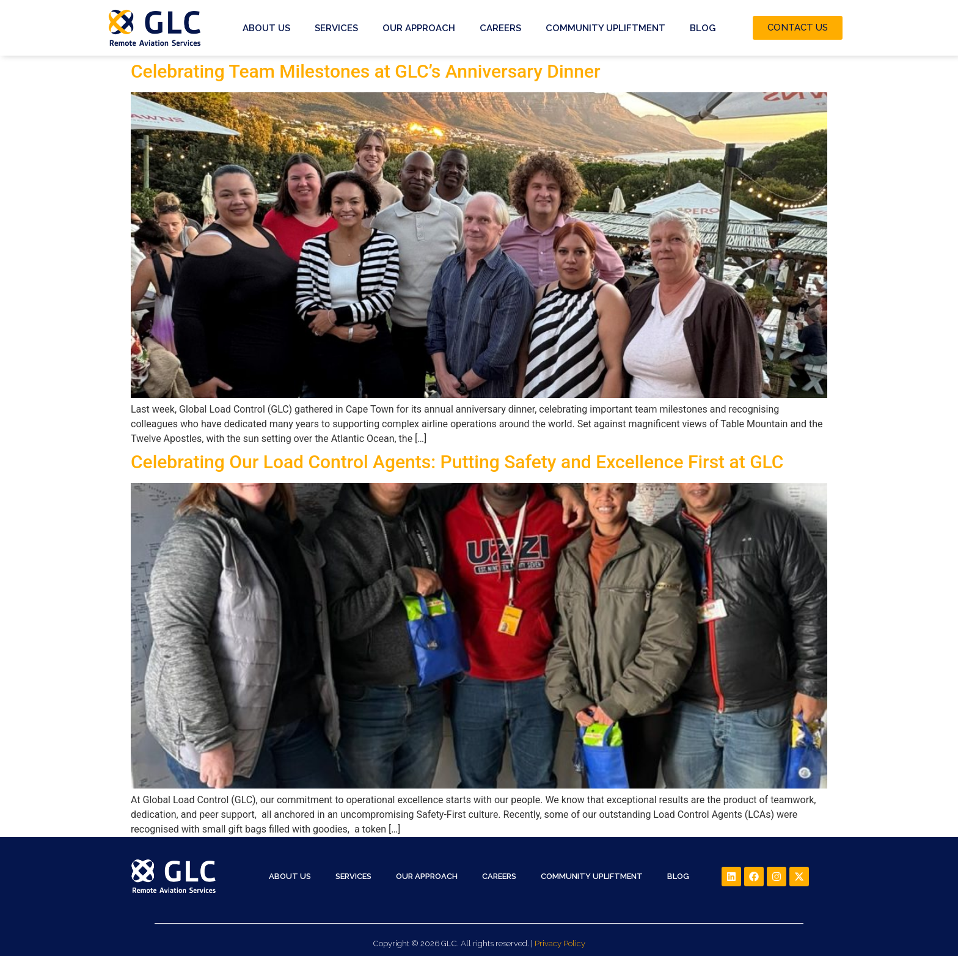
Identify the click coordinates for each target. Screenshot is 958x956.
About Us (266, 28)
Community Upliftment (605, 28)
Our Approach (418, 28)
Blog (702, 28)
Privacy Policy (560, 943)
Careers (500, 28)
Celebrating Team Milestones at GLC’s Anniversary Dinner (366, 71)
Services (336, 28)
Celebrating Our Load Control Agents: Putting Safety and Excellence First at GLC (457, 461)
